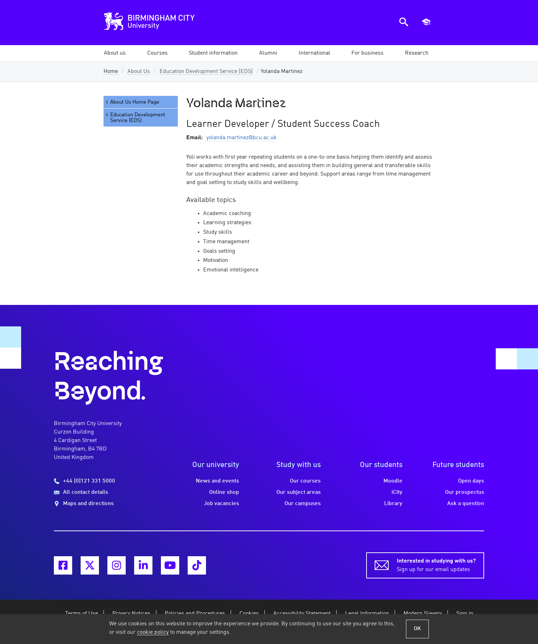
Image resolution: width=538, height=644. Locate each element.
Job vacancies (221, 504)
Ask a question (465, 504)
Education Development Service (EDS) (206, 71)
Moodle (392, 481)
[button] (115, 53)
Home (111, 71)
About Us (138, 71)
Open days (471, 481)
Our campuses (302, 504)
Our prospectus (464, 492)
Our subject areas (298, 492)
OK (417, 629)
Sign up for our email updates (436, 564)
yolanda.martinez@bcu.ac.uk (241, 138)
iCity (397, 492)
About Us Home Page (131, 102)
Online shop (224, 492)
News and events (217, 481)
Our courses (305, 481)
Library (393, 504)
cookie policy (153, 632)
